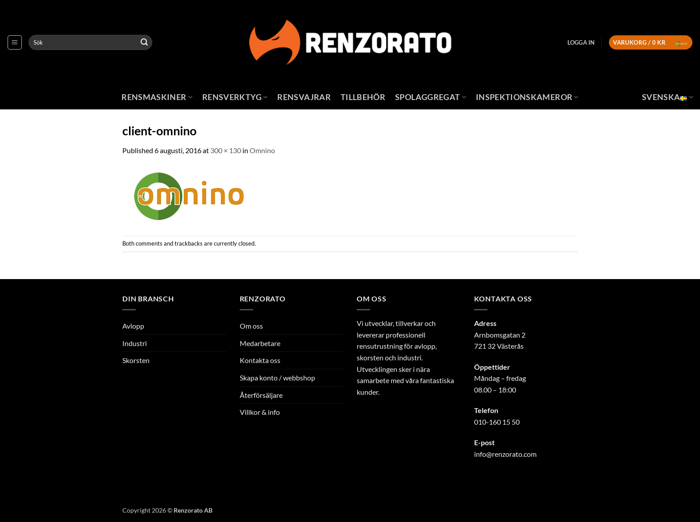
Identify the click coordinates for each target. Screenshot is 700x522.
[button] (15, 42)
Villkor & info (260, 412)
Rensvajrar (304, 97)
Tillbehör (363, 97)
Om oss (251, 326)
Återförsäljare (261, 395)
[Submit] (144, 42)
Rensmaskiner (156, 97)
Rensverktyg (234, 97)
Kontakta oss (260, 360)
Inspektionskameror (527, 97)
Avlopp (133, 326)
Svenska (667, 97)
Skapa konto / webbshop (277, 377)
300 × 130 (225, 150)
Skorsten (136, 360)
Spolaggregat (430, 97)
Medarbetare (260, 343)
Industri (134, 343)
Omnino (262, 150)
